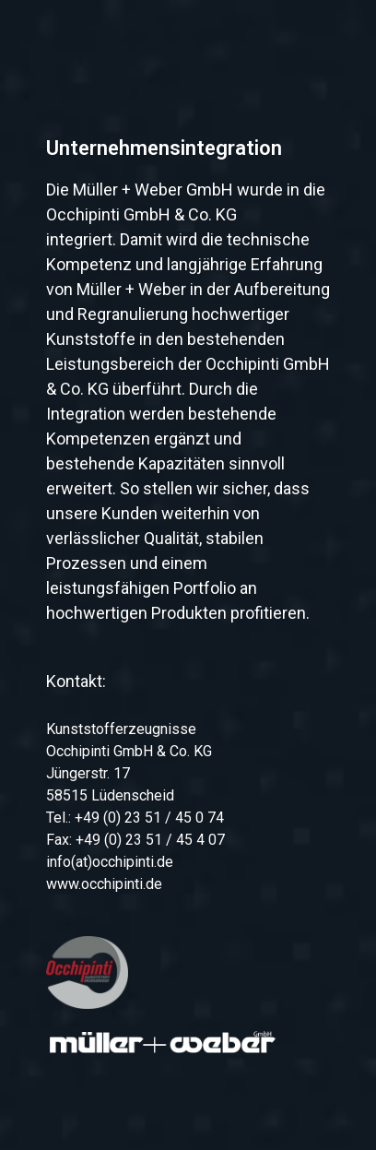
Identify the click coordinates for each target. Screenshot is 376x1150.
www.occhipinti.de (104, 884)
